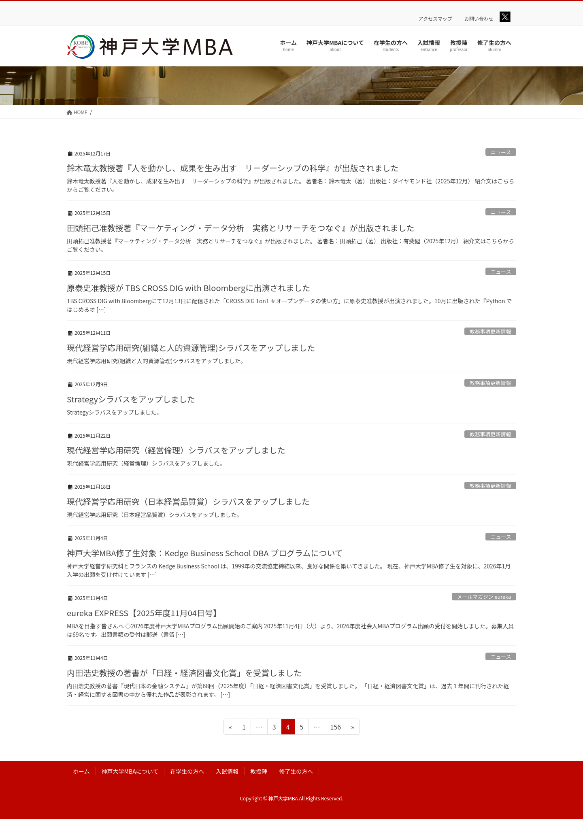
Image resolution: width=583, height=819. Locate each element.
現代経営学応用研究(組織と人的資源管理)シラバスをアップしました (191, 347)
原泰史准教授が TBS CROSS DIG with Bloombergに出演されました (188, 288)
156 (335, 728)
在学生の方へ (187, 771)
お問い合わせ (479, 18)
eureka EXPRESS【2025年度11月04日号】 (144, 613)
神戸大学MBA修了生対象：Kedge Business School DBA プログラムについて (205, 553)
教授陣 (258, 771)
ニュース (501, 152)
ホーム (81, 771)
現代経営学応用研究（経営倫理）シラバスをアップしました (176, 450)
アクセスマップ (435, 18)
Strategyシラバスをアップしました (131, 399)
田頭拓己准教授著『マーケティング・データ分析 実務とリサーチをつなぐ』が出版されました (240, 228)
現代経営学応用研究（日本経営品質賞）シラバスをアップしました (188, 501)
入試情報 (227, 771)
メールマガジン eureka (484, 596)
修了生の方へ (296, 771)
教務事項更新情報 (490, 331)
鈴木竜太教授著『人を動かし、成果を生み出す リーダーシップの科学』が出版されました (233, 168)
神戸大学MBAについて (130, 771)
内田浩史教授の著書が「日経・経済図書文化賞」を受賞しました (184, 673)
